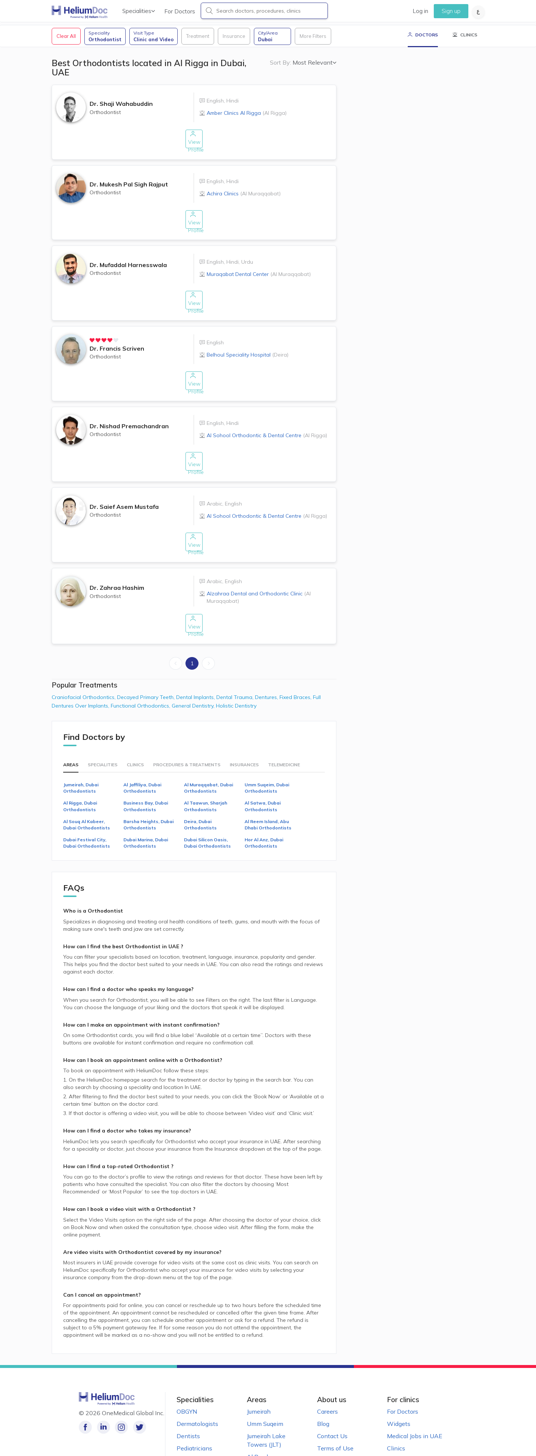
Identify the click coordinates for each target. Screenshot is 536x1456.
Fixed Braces (296, 660)
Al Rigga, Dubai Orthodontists (80, 770)
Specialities (138, 10)
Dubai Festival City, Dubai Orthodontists (86, 806)
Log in (420, 10)
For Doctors (179, 11)
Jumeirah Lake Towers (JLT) (266, 1403)
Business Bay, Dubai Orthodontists (145, 770)
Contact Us (332, 1399)
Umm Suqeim (265, 1387)
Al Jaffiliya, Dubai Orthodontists (142, 751)
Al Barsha (260, 1420)
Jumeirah (259, 1375)
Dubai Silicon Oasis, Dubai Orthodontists (207, 806)
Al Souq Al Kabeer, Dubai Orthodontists (86, 788)
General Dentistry (194, 669)
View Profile (193, 148)
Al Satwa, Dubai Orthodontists (263, 770)
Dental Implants (196, 660)
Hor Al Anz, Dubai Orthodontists (264, 806)
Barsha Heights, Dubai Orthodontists (148, 788)
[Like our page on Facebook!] (85, 1390)
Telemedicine (284, 728)
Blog (323, 1387)
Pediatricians (194, 1411)
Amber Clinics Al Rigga (247, 123)
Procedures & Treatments (186, 728)
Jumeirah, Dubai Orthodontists (81, 751)
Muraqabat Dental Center (259, 271)
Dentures (267, 660)
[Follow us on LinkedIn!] (102, 1390)
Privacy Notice (337, 1423)
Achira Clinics (244, 197)
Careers (327, 1375)
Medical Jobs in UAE (414, 1399)
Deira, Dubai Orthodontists (200, 788)
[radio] (93, 331)
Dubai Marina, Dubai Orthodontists (145, 806)
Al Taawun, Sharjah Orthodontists (205, 770)
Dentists (188, 1399)
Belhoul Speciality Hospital (247, 345)
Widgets (398, 1387)
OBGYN (187, 1375)
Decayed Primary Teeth (146, 660)
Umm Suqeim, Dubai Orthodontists (267, 751)
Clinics (135, 728)
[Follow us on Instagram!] (118, 1390)
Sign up (451, 10)
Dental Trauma (235, 660)
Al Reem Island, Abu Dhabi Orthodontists (268, 788)
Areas (70, 728)
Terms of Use (335, 1411)
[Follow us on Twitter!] (135, 1390)
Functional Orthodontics (141, 669)
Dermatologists (197, 1387)
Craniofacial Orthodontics (84, 660)
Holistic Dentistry (236, 669)
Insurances (244, 728)
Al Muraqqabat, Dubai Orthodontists (208, 751)
